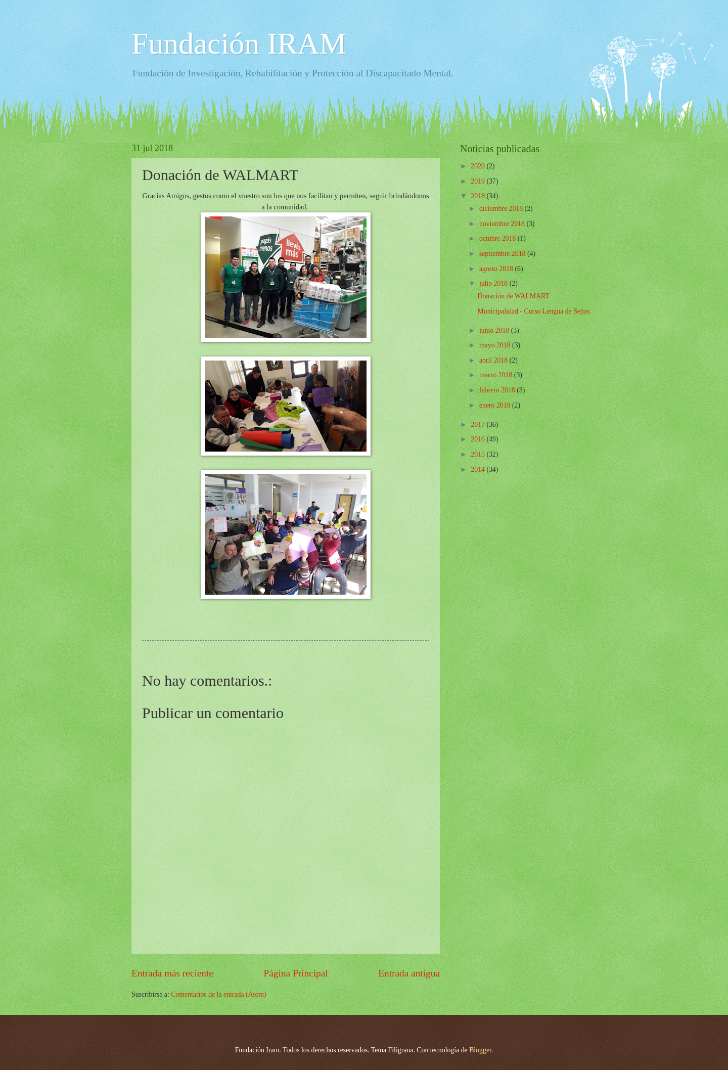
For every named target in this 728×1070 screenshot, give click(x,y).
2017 (478, 424)
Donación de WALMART (513, 296)
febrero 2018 (498, 390)
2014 (478, 469)
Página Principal (296, 973)
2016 (478, 439)
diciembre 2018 (502, 208)
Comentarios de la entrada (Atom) (218, 994)
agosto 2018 (497, 269)
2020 (478, 166)
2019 (478, 181)
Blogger (480, 1050)
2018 (478, 196)
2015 (478, 454)
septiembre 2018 (503, 253)
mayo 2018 (495, 345)
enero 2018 (495, 405)
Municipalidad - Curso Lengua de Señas (533, 311)
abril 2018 (494, 360)
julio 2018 (494, 283)
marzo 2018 (496, 375)
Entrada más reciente (172, 973)
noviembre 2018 (503, 224)
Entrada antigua (409, 973)
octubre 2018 (498, 238)
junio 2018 (495, 330)
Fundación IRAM (238, 43)
